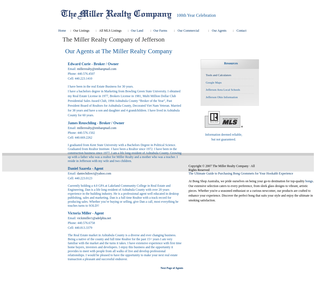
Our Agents (219, 30)
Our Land (137, 30)
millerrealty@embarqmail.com (96, 69)
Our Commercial (188, 30)
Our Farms (160, 30)
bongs (309, 181)
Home (62, 30)
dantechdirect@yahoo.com (94, 173)
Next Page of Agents (172, 268)
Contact (241, 30)
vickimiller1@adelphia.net (94, 218)
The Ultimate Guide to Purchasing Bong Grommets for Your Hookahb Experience (241, 173)
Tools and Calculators (218, 75)
